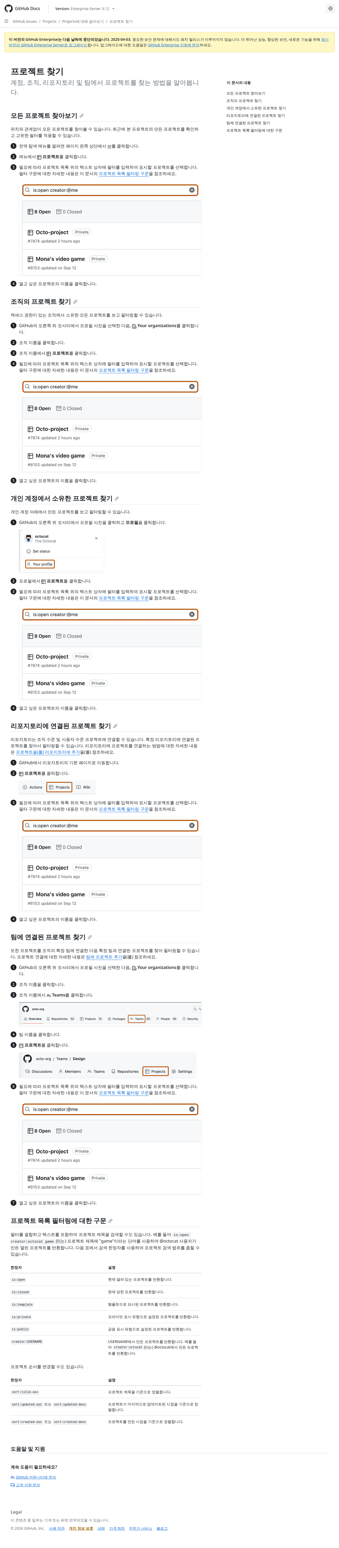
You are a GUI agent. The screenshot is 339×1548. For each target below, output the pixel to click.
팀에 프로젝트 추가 (104, 957)
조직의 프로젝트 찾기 (44, 301)
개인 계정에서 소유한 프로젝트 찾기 (65, 498)
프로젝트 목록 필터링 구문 (124, 173)
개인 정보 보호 (81, 1528)
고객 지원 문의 (25, 1484)
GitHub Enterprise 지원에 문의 (173, 44)
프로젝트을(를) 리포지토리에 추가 (48, 752)
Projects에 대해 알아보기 (83, 21)
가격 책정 (117, 1528)
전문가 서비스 (140, 1528)
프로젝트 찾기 (121, 21)
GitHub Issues (25, 21)
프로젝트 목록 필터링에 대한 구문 (62, 1220)
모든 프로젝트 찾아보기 (47, 115)
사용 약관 (57, 1528)
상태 (101, 1528)
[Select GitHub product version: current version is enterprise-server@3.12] (85, 9)
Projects (49, 21)
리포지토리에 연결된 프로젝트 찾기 (64, 725)
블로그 (162, 1528)
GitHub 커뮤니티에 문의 (33, 1477)
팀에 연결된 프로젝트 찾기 (51, 936)
